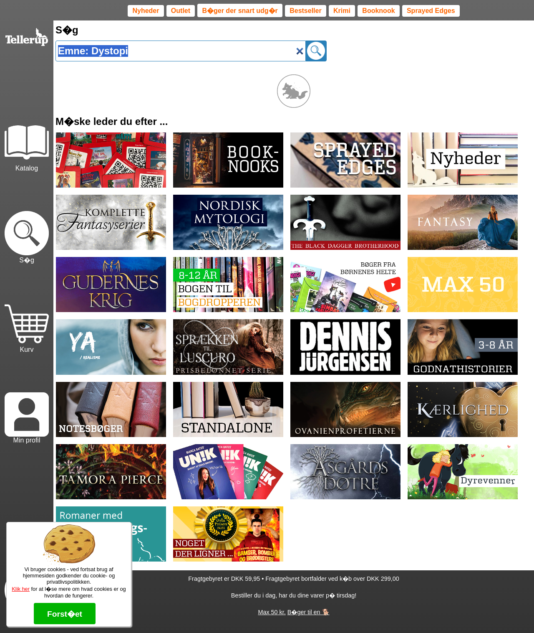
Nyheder (145, 10)
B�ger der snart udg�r (239, 10)
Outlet (180, 10)
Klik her (21, 589)
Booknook (378, 10)
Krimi (341, 10)
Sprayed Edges (431, 10)
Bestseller (306, 10)
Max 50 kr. (271, 612)
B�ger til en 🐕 (308, 612)
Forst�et (64, 614)
